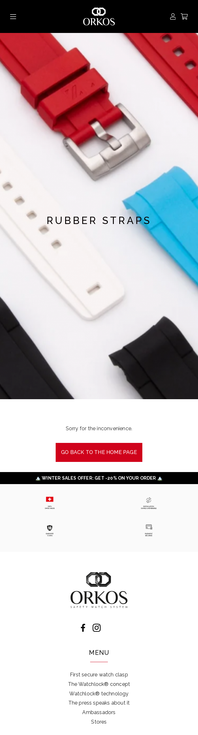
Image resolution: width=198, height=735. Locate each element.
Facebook (83, 628)
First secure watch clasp (99, 675)
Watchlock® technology (98, 694)
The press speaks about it (99, 703)
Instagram (96, 627)
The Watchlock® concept (99, 684)
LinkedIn (110, 628)
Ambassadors (98, 712)
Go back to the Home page (99, 452)
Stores (99, 722)
